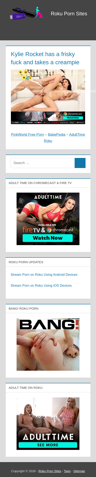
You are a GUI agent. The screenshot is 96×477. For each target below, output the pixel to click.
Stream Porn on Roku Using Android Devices (44, 274)
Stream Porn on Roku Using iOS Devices (41, 285)
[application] (48, 84)
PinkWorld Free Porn (27, 135)
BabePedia (56, 135)
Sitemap (79, 471)
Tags (67, 471)
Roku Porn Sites (69, 13)
